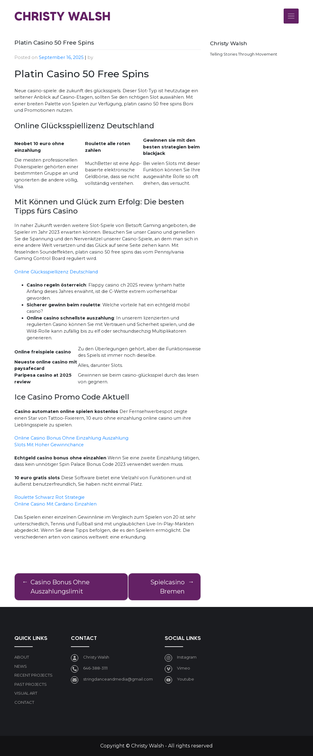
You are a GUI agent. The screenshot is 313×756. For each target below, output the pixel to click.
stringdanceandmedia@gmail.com (118, 679)
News (20, 666)
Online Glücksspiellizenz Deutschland (56, 272)
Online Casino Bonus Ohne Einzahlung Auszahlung (71, 438)
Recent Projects (33, 675)
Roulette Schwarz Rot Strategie (49, 497)
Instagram (187, 657)
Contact (24, 702)
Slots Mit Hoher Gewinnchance (49, 444)
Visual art (25, 693)
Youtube (185, 679)
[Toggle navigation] (291, 16)
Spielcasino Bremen (167, 587)
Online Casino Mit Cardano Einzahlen (55, 504)
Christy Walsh (62, 16)
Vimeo (183, 668)
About (21, 657)
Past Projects (30, 684)
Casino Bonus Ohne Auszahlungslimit (60, 587)
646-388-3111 (95, 668)
